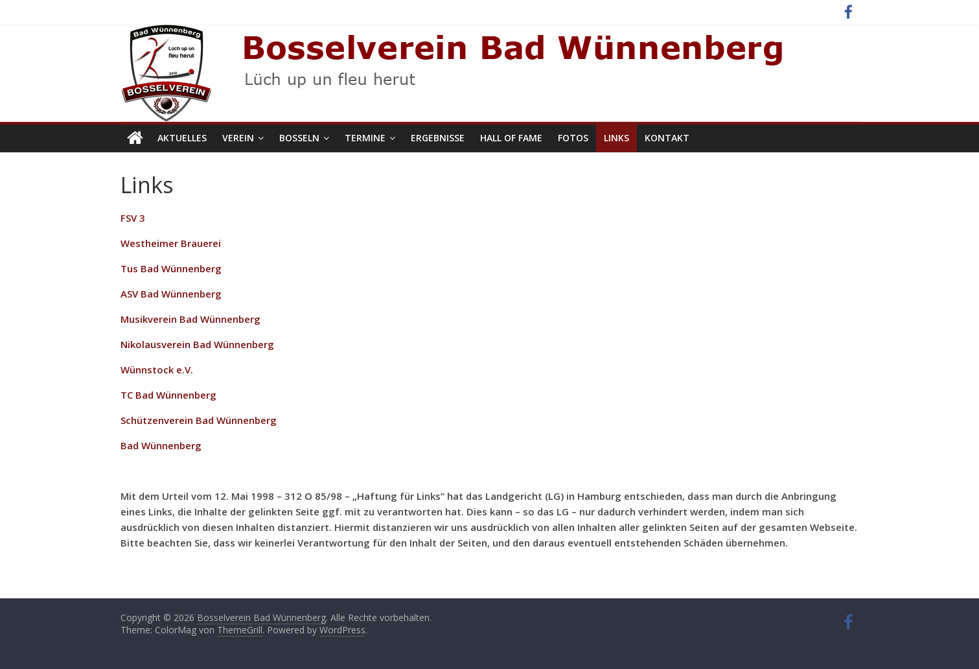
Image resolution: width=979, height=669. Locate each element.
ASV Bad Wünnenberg (171, 293)
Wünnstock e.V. (157, 369)
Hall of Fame (511, 138)
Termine (365, 138)
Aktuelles (182, 138)
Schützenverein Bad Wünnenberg (199, 420)
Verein (238, 138)
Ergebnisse (438, 138)
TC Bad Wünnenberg (168, 394)
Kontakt (667, 138)
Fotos (573, 138)
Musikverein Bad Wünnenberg (190, 318)
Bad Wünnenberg (161, 445)
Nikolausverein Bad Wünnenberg (197, 344)
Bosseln (299, 138)
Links (616, 138)
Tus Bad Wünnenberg (171, 268)
